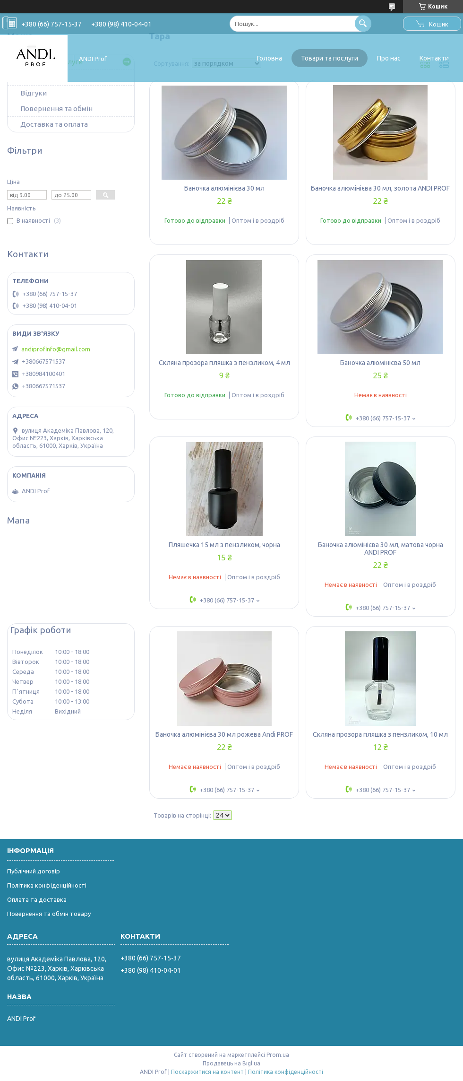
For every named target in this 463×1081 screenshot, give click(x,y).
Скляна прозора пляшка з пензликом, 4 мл (224, 362)
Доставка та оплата (54, 124)
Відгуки (33, 93)
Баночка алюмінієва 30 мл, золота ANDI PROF (380, 188)
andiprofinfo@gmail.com (55, 349)
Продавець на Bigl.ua (231, 1063)
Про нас (389, 58)
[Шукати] (363, 23)
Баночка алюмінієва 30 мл (224, 188)
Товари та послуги (329, 58)
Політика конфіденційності (46, 885)
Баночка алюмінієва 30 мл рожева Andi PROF (224, 734)
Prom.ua (277, 1055)
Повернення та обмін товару (49, 913)
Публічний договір (33, 871)
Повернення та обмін (56, 109)
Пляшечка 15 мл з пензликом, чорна (224, 545)
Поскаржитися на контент (207, 1072)
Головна (269, 58)
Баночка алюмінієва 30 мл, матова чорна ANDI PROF (380, 548)
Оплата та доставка (37, 899)
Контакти (434, 58)
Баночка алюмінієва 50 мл (380, 362)
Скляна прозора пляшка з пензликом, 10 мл (380, 734)
